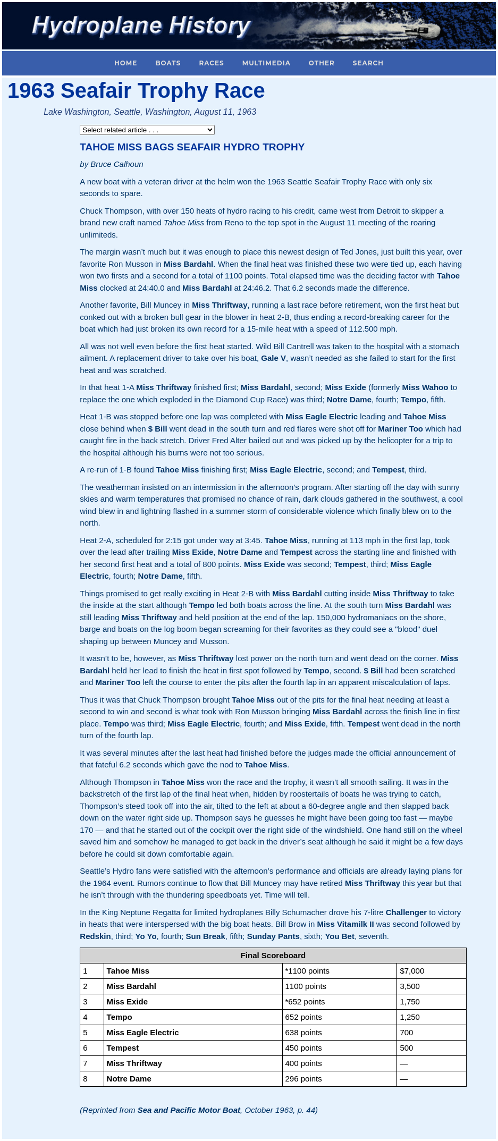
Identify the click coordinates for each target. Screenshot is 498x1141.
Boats (168, 63)
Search (368, 63)
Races (211, 63)
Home (125, 63)
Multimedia (266, 63)
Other (322, 63)
